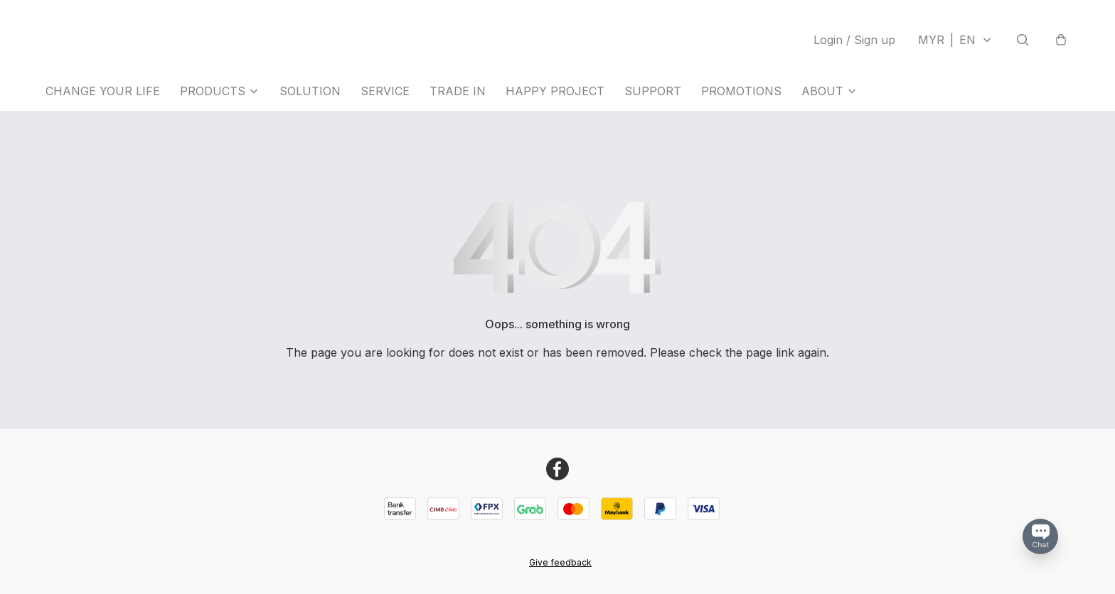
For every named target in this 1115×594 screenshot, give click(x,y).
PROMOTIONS (741, 91)
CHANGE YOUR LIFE (103, 91)
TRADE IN (458, 91)
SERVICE (385, 91)
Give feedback (560, 562)
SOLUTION (310, 91)
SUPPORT (652, 91)
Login (854, 40)
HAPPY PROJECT (555, 91)
